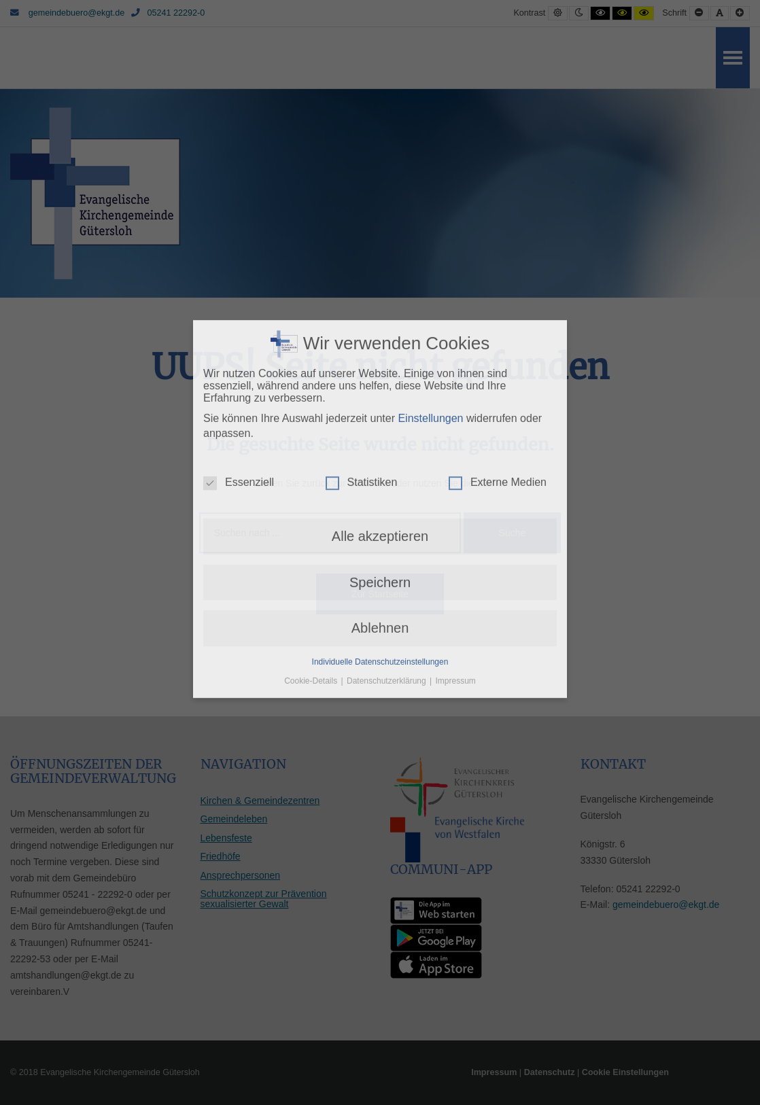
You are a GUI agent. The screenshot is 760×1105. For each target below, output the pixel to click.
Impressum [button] (456, 594)
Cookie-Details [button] (311, 594)
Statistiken (362, 397)
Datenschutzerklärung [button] (387, 594)
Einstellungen (430, 332)
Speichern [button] (380, 496)
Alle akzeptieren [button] (380, 450)
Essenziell (238, 397)
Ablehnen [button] (380, 542)
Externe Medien (498, 397)
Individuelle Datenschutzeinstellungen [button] (380, 575)
